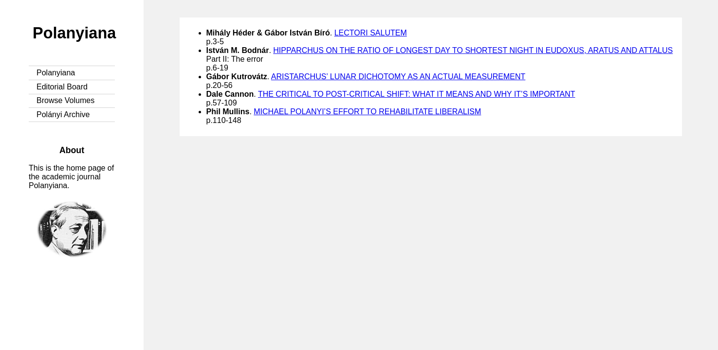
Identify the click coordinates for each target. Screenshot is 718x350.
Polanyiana (74, 33)
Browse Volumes (65, 100)
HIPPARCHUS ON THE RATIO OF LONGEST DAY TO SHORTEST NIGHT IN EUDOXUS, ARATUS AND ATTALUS (473, 50)
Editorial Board (62, 87)
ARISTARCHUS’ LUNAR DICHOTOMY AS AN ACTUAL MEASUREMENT (398, 76)
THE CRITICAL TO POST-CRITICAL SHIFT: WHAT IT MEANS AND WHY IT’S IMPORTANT (416, 94)
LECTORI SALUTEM (370, 33)
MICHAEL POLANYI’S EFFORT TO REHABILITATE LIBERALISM (367, 111)
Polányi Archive (63, 114)
